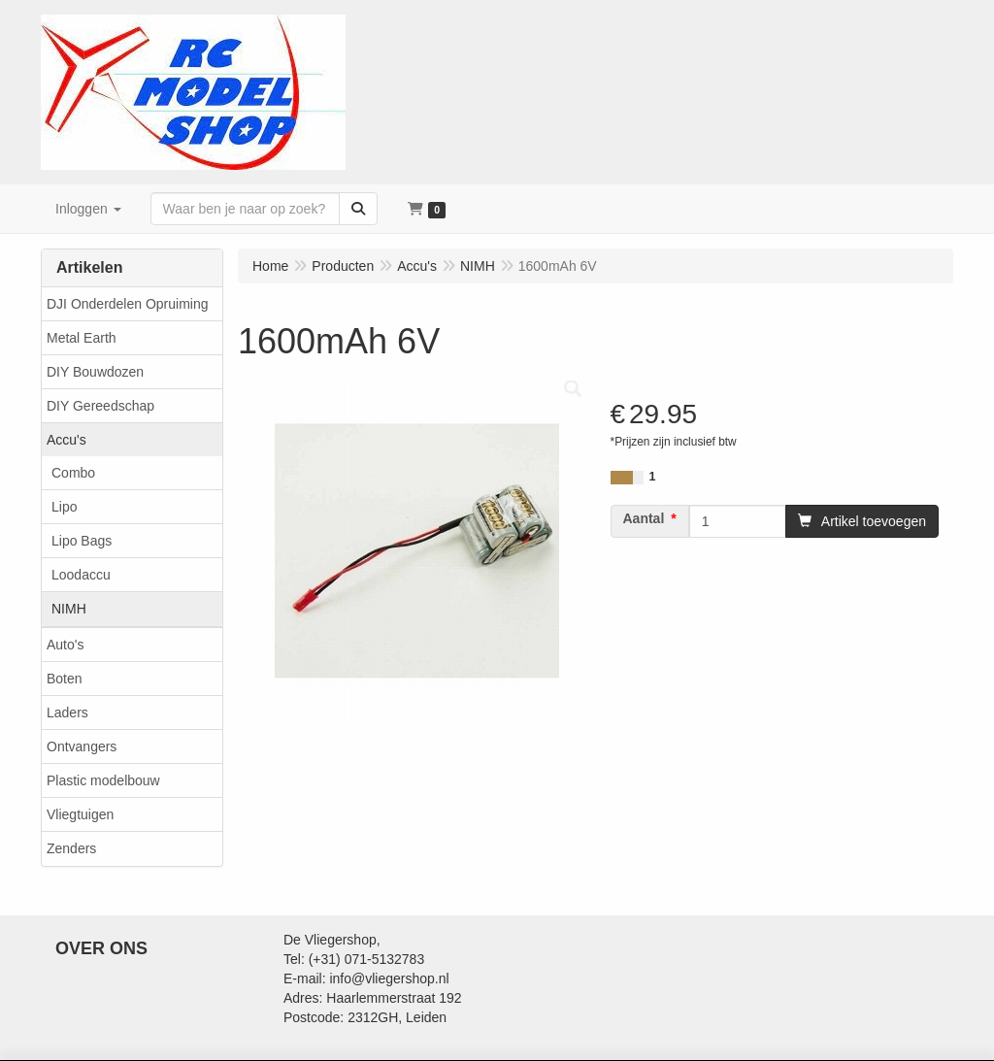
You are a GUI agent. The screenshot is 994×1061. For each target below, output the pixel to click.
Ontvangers (81, 746)
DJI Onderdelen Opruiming (128, 304)
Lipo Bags (81, 540)
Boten (65, 678)
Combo (73, 473)
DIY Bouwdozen (95, 372)
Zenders (71, 848)
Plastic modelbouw (103, 780)
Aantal (644, 518)
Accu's (66, 440)
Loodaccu (81, 574)
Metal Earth (81, 338)
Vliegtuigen (80, 814)
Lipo (64, 506)
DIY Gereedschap (100, 406)
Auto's (65, 644)
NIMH (68, 608)
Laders (67, 712)
